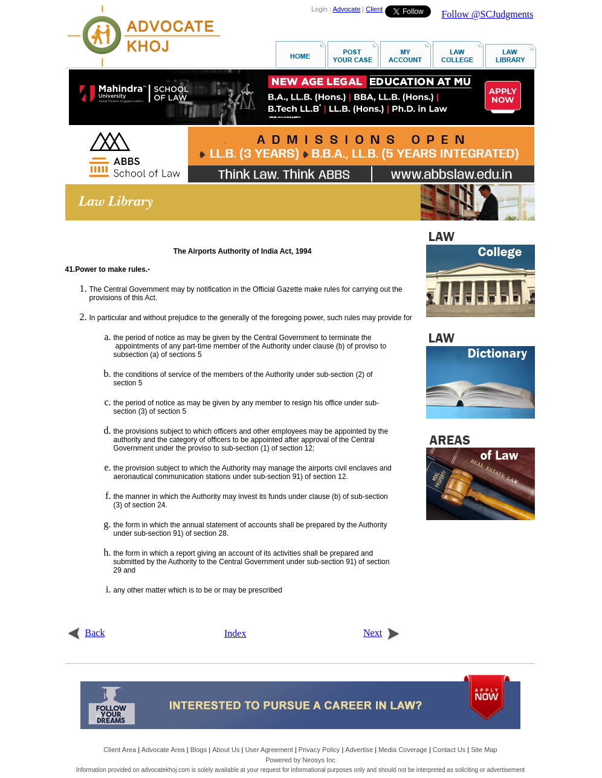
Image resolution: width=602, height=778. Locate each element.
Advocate (346, 9)
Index (235, 633)
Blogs (198, 749)
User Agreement (269, 749)
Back (86, 633)
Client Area (119, 749)
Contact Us (449, 749)
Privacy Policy (319, 749)
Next (381, 633)
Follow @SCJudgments (487, 14)
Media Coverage (402, 749)
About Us (225, 749)
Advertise (359, 749)
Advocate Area (163, 749)
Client (374, 9)
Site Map (484, 749)
